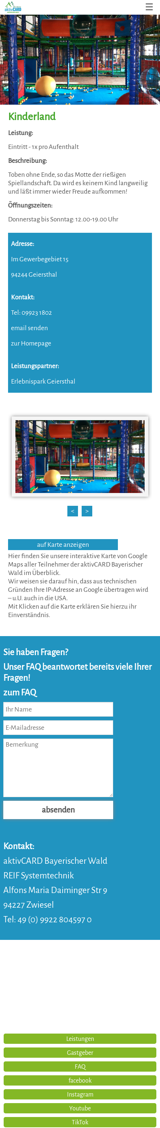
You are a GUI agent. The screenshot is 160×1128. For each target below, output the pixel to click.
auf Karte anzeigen (63, 544)
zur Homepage (31, 343)
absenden (58, 810)
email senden (29, 328)
